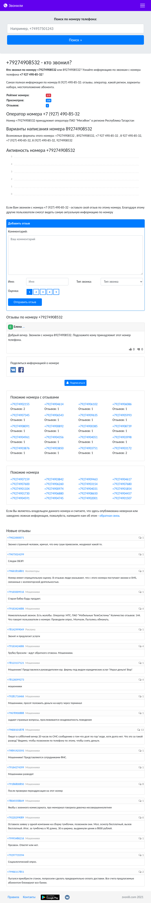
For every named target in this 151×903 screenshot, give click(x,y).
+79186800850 (15, 784)
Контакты (29, 897)
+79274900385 (88, 426)
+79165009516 (15, 592)
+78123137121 (15, 663)
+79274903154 (88, 484)
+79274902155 (19, 404)
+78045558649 (15, 800)
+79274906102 (88, 404)
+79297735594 (15, 855)
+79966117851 (15, 871)
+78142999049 (15, 629)
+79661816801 (15, 571)
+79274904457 (122, 493)
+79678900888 (15, 713)
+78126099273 (15, 679)
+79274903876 (19, 448)
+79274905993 (122, 415)
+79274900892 (54, 426)
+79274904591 (19, 498)
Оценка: (13, 291)
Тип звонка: (84, 281)
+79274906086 (122, 404)
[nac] (142, 5)
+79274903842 (54, 479)
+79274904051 (88, 437)
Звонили (13, 5)
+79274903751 (88, 448)
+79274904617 (122, 479)
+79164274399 (15, 767)
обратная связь (109, 515)
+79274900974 (54, 489)
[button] (75, 40)
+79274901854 (122, 489)
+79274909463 (88, 479)
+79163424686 (15, 608)
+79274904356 (54, 437)
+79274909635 (88, 415)
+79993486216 (15, 838)
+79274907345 (19, 415)
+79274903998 (122, 437)
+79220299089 (15, 817)
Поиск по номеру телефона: (75, 19)
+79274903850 (54, 448)
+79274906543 (54, 415)
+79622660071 (15, 537)
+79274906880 (54, 493)
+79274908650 (88, 493)
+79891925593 (15, 750)
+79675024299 (15, 554)
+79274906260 (54, 484)
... (23, 326)
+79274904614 (54, 404)
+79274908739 (122, 426)
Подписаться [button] (75, 383)
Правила (13, 897)
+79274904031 (88, 489)
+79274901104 (19, 489)
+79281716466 (15, 696)
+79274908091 (19, 426)
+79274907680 (122, 484)
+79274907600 (19, 484)
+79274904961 (19, 437)
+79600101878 (15, 729)
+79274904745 (54, 498)
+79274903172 (122, 448)
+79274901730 (19, 493)
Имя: (11, 281)
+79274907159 (19, 479)
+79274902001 (88, 498)
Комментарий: (18, 231)
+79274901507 (122, 498)
